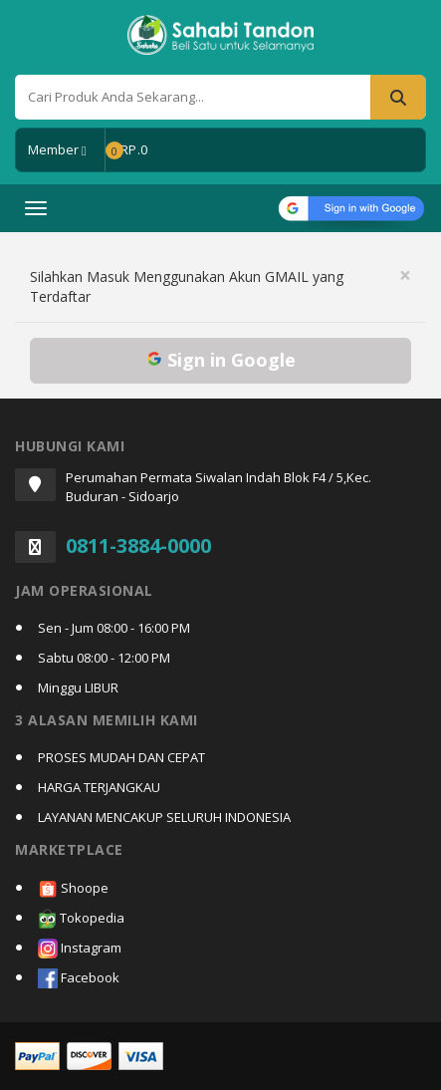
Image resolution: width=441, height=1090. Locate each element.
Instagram (79, 949)
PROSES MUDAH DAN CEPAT (121, 757)
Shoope (73, 889)
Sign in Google (221, 360)
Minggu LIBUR (78, 687)
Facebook (78, 978)
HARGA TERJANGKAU (99, 787)
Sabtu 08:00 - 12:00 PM (104, 658)
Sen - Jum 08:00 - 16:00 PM (114, 628)
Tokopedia (81, 919)
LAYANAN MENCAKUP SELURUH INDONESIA (164, 817)
